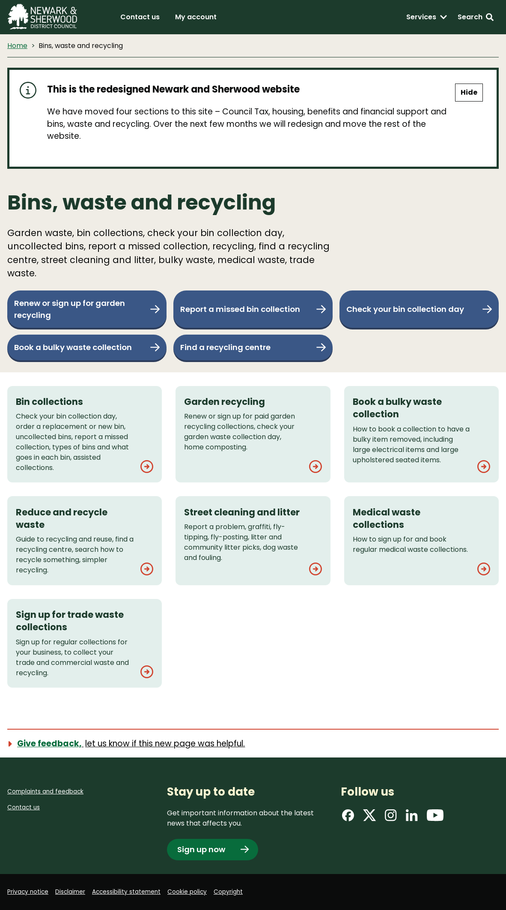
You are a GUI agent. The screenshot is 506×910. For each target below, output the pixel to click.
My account (196, 17)
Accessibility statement (130, 891)
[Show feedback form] (131, 742)
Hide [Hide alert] (469, 92)
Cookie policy (192, 891)
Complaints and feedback (46, 790)
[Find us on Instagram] (391, 817)
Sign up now (202, 849)
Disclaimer (72, 891)
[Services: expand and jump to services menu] (426, 17)
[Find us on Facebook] (348, 817)
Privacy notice (28, 891)
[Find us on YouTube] (435, 817)
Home (17, 46)
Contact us (140, 17)
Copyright (233, 891)
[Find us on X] (369, 817)
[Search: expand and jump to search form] (475, 17)
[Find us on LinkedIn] (412, 817)
